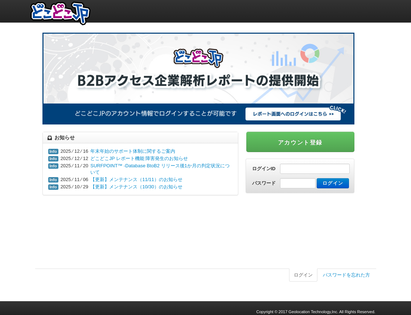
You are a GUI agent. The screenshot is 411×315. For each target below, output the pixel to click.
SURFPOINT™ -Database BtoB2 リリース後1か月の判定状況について (160, 169)
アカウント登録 (300, 142)
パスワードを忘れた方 (346, 275)
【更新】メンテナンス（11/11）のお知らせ (136, 179)
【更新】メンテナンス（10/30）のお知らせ (136, 186)
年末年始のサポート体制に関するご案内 (132, 151)
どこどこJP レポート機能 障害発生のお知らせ (139, 158)
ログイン (303, 275)
